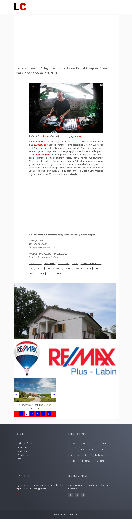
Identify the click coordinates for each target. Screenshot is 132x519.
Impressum (23, 447)
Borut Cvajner (35, 263)
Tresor (32, 273)
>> (53, 394)
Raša (73, 449)
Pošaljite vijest (24, 455)
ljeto (32, 268)
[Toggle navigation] (114, 6)
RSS (19, 459)
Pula (59, 273)
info (97, 268)
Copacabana (50, 263)
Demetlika (75, 455)
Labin (51, 273)
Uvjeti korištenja (25, 443)
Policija (73, 461)
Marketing (22, 451)
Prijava (19, 493)
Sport (83, 443)
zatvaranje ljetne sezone (90, 263)
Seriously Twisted (55, 268)
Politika (94, 443)
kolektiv (69, 268)
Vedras (88, 268)
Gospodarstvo (86, 449)
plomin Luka (64, 263)
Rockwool (99, 455)
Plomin (40, 268)
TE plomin (100, 461)
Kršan (87, 455)
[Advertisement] (66, 39)
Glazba (78, 136)
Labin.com (45, 136)
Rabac (105, 443)
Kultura (101, 449)
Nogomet (86, 461)
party (75, 263)
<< (16, 394)
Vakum (79, 268)
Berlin (42, 273)
